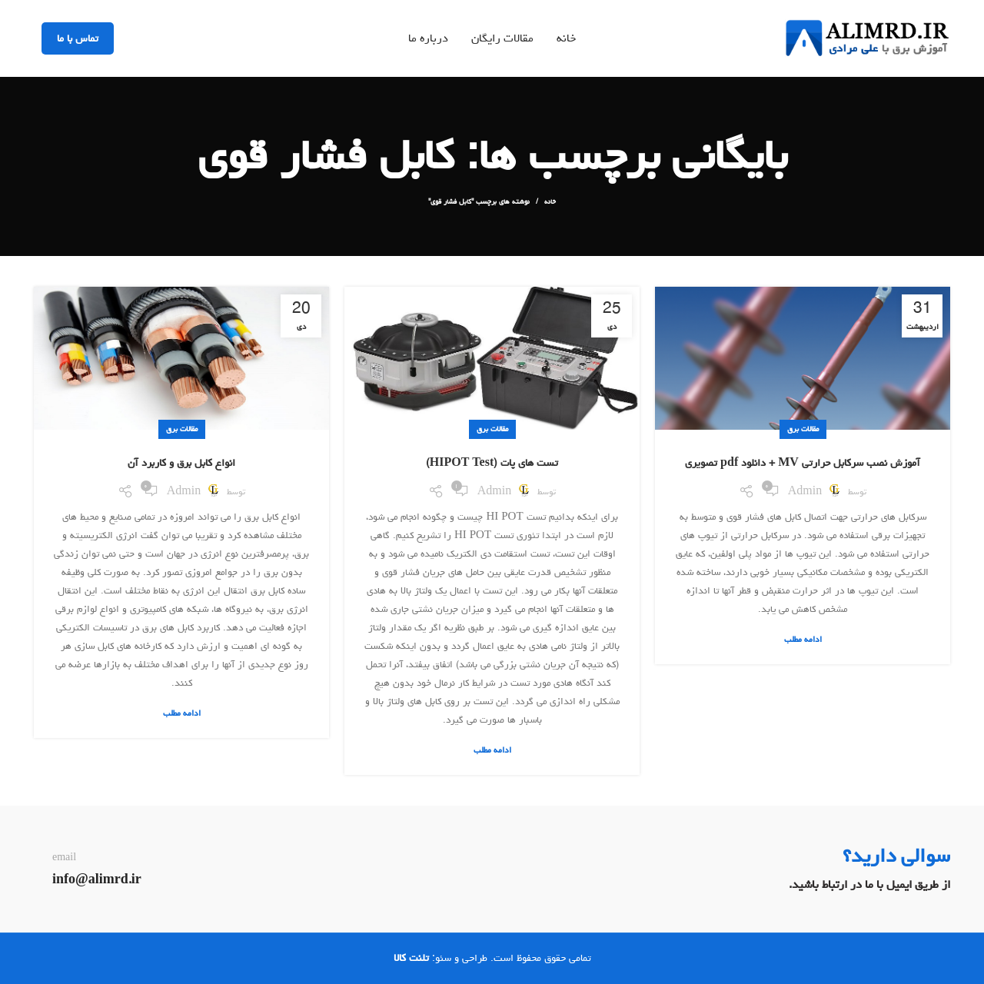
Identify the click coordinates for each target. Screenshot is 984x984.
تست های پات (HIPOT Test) (492, 463)
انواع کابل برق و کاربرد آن (181, 463)
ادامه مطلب (803, 639)
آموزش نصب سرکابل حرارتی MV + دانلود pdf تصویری (802, 463)
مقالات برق (803, 429)
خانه (550, 201)
